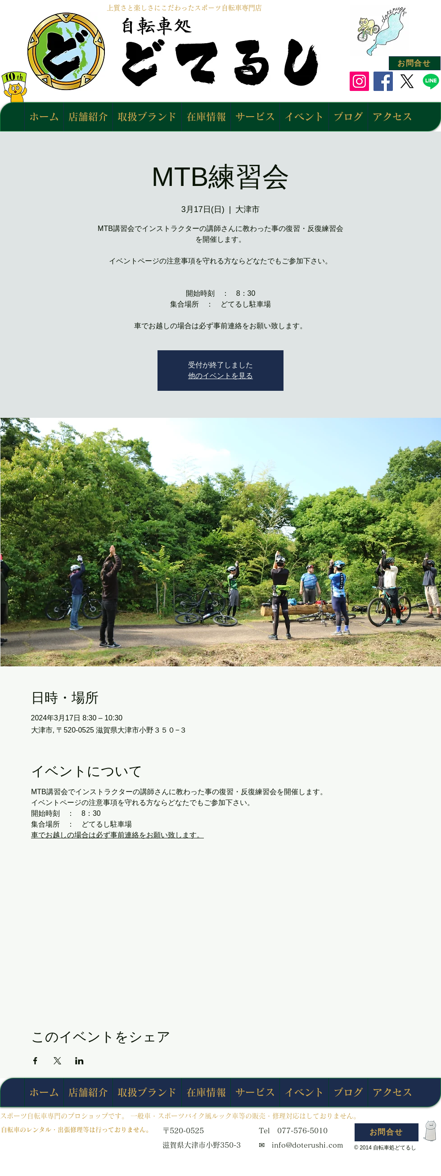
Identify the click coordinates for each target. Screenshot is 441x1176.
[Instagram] (359, 81)
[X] (407, 81)
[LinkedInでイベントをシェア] (79, 1060)
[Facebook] (383, 81)
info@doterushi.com (307, 1145)
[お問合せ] (415, 63)
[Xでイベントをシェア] (57, 1060)
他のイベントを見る (220, 376)
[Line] (431, 81)
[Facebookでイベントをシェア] (35, 1060)
